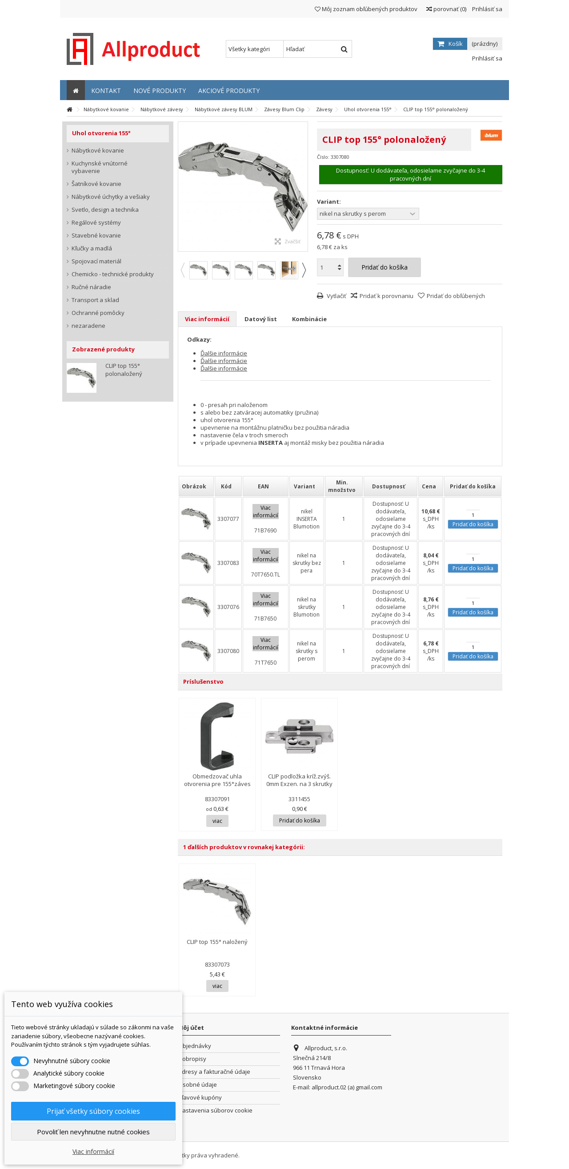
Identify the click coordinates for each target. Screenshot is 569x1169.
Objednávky (194, 1046)
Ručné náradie (91, 287)
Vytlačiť (335, 296)
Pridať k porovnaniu (386, 296)
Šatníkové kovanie (96, 184)
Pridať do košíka (473, 524)
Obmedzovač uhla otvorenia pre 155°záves (217, 780)
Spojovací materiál (96, 261)
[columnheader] (196, 486)
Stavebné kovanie (96, 235)
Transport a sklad (95, 300)
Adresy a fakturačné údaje (214, 1072)
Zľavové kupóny (200, 1097)
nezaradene (88, 326)
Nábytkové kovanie (98, 150)
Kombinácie (309, 319)
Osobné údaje (197, 1084)
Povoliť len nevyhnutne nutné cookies (93, 1131)
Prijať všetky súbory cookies (93, 1111)
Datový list (260, 319)
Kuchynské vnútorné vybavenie (100, 167)
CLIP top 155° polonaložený (123, 370)
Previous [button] (182, 270)
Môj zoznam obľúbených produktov (366, 9)
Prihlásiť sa (486, 9)
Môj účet (191, 1028)
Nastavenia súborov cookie (215, 1110)
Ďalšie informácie (223, 353)
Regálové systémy (96, 222)
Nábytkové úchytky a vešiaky (111, 197)
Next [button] (303, 270)
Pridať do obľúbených (456, 296)
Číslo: (323, 156)
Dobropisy (192, 1059)
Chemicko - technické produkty (113, 274)
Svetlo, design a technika (105, 210)
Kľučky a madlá (92, 248)
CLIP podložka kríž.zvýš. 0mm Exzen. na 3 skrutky (299, 780)
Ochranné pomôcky (98, 313)
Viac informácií (207, 319)
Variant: (329, 202)
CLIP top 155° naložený (217, 942)
